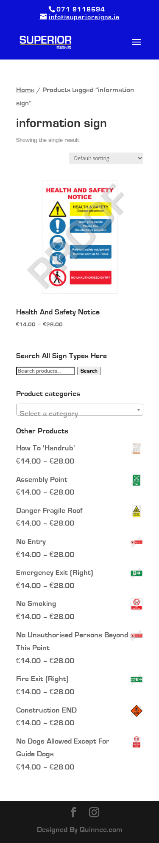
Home (25, 90)
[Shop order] (106, 158)
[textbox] (80, 414)
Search (89, 371)
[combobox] (79, 410)
